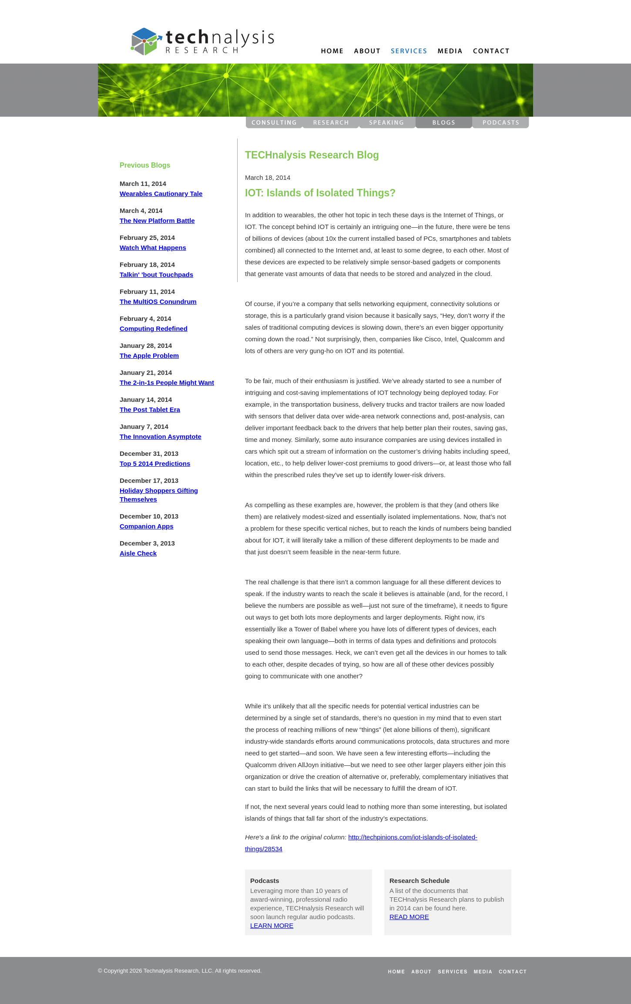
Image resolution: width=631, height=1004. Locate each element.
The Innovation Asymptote (160, 436)
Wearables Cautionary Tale (161, 193)
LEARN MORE (271, 925)
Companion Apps (147, 526)
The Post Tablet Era (150, 409)
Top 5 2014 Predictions (155, 463)
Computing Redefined (154, 328)
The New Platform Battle (157, 220)
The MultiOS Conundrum (158, 301)
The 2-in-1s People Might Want (167, 382)
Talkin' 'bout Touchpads (156, 274)
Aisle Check (138, 553)
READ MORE (409, 916)
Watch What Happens (153, 247)
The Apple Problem (149, 355)
